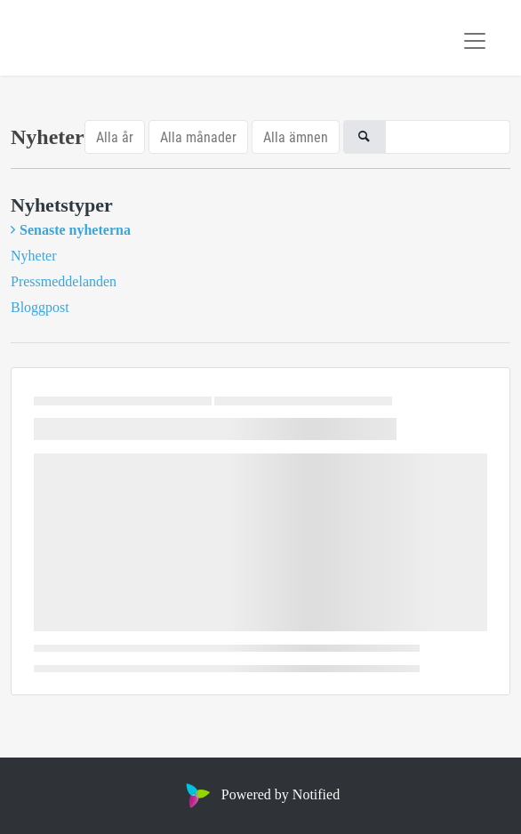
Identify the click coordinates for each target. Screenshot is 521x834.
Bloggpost (40, 307)
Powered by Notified (260, 794)
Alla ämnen (295, 136)
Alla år (114, 136)
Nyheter (34, 255)
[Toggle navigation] (475, 41)
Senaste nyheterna (75, 229)
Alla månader (198, 136)
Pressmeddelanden (63, 281)
